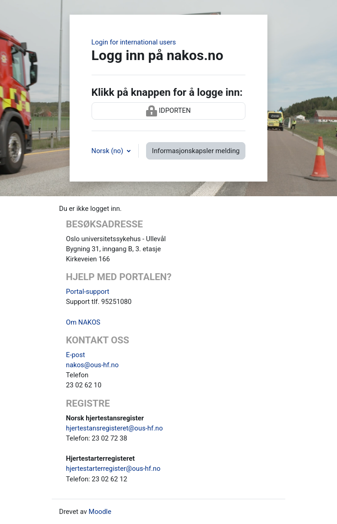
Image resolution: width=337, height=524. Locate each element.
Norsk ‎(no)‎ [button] (108, 151)
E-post (75, 355)
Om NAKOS (83, 322)
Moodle (99, 511)
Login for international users (134, 42)
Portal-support (87, 291)
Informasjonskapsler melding (196, 151)
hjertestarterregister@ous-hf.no (113, 468)
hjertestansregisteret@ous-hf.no (114, 428)
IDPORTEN (168, 110)
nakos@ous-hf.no (92, 365)
